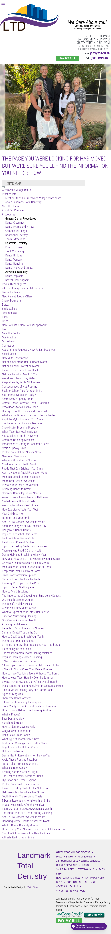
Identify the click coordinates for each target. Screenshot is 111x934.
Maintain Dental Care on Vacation (21, 477)
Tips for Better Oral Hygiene (18, 587)
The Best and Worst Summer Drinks (22, 776)
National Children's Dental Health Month (25, 362)
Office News (9, 341)
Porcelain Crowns (15, 247)
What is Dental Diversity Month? (20, 825)
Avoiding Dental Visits (14, 624)
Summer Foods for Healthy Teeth (21, 579)
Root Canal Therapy (16, 235)
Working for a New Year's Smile (20, 505)
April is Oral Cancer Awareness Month (23, 522)
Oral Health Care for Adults (17, 600)
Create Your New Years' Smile (19, 608)
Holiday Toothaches (13, 751)
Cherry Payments (11, 300)
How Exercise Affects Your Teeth (20, 509)
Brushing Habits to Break (16, 489)
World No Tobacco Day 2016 (18, 378)
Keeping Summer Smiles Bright (20, 772)
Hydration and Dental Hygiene (19, 780)
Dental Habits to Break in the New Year (24, 554)
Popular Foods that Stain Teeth (19, 534)
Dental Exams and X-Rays (19, 227)
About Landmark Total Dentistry (23, 202)
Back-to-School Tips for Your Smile (22, 390)
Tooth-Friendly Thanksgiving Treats (22, 796)
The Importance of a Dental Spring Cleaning (27, 813)
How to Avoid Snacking (15, 591)
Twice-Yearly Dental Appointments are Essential (29, 706)
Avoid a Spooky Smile (14, 448)
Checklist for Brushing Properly (20, 427)
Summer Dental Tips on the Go (19, 632)
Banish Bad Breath (12, 723)
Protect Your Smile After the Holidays (23, 805)
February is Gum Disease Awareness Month (27, 808)
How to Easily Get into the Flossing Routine (26, 710)
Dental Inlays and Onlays (19, 267)
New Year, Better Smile (15, 358)
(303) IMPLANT (100, 58)
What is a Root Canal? (14, 768)
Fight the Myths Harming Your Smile (22, 419)
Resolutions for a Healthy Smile (20, 407)
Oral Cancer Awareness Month (19, 620)
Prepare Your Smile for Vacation (20, 485)
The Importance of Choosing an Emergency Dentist (31, 595)
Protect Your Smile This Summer (20, 784)
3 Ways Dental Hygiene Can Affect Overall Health (30, 682)
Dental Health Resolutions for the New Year (26, 755)
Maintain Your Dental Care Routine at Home (27, 567)
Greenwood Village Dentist (17, 190)
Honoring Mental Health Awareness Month (26, 821)
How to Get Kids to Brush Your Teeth (23, 636)
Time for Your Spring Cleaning (19, 616)
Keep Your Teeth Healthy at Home (21, 571)
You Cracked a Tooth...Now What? (21, 436)
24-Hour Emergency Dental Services (22, 288)
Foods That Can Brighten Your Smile (22, 468)
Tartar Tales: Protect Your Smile (20, 764)
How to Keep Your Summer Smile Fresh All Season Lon (33, 829)
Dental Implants (14, 276)
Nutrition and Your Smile (16, 518)
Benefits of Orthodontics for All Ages (23, 628)
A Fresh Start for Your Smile (18, 837)
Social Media (9, 354)
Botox (5, 304)
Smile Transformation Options (19, 575)
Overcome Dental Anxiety (16, 698)
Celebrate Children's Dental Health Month (25, 563)
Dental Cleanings (15, 222)
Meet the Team (10, 206)
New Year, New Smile (14, 456)
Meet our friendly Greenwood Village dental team (33, 198)
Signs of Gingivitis (12, 694)
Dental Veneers (14, 259)
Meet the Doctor (11, 333)
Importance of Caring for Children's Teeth (25, 444)
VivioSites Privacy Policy (71, 890)
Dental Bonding (14, 263)
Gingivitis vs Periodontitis (16, 731)
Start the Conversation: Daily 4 (19, 395)
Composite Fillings (16, 231)
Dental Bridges (13, 255)
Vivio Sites (32, 887)
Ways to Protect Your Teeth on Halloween (25, 497)
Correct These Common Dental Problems (25, 403)
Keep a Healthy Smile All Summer (21, 382)
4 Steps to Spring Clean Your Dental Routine (27, 669)
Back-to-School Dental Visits (18, 538)
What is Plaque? (11, 714)
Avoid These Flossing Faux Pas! (20, 759)
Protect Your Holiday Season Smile (22, 452)
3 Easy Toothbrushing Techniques (21, 702)
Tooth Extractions (15, 239)
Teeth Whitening (14, 251)
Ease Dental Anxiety (13, 718)
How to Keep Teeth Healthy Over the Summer (27, 677)
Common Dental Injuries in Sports (21, 493)
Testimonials (9, 313)
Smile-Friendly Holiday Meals (18, 501)
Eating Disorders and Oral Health (20, 370)
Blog (4, 329)
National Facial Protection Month (21, 366)
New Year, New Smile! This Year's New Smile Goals (31, 559)
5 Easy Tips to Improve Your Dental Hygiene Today (30, 665)
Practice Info (9, 194)
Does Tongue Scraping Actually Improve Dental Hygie (32, 686)
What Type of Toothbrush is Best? (21, 739)
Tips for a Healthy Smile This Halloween (25, 546)
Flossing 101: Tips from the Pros (21, 583)
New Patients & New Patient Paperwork (24, 325)
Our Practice (9, 337)
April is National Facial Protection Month (25, 472)
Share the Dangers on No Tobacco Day (24, 526)
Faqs (5, 317)
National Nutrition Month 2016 (19, 374)
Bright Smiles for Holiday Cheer (20, 747)
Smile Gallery (9, 308)
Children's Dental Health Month (19, 464)
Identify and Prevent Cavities (18, 542)
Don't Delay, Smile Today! (16, 735)
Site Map (90, 882)
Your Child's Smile (12, 513)
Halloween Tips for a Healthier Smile (23, 792)
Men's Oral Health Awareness (18, 481)
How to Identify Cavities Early (18, 727)
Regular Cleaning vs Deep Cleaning (22, 657)
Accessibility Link (67, 886)
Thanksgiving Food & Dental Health (22, 550)
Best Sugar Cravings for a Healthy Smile (24, 743)
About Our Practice (13, 210)
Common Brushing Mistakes (18, 440)
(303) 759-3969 (100, 53)
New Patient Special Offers (17, 296)
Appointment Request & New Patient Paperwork (29, 349)
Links (5, 321)
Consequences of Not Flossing (19, 386)
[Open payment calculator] (89, 926)
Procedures (8, 214)
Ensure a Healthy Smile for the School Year (26, 788)
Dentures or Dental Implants (18, 641)
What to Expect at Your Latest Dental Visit (25, 612)
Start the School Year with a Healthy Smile (26, 833)
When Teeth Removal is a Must (19, 431)
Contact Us (8, 345)
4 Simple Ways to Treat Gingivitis (20, 661)
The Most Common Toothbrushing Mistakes (27, 653)
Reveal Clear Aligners (17, 280)
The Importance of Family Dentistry (22, 423)
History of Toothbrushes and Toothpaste (25, 411)
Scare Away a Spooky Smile (17, 399)
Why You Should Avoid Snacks (19, 460)
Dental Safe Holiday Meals (17, 604)
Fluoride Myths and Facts (16, 649)
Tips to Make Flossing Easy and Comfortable (27, 690)
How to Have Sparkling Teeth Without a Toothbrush (31, 673)
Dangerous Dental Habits (16, 530)
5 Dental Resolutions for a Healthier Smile (26, 800)
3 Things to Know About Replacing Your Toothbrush (31, 645)
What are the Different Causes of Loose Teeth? (28, 415)
